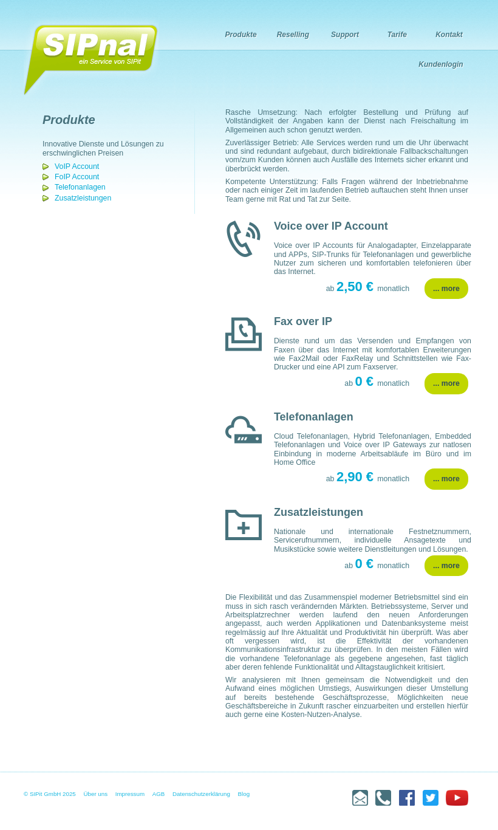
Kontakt (449, 34)
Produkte (241, 34)
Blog (244, 794)
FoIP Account (77, 177)
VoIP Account (77, 166)
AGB (158, 794)
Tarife (397, 34)
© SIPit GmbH (42, 794)
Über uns (96, 794)
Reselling (293, 34)
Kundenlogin (440, 64)
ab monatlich (367, 288)
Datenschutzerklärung (201, 794)
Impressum (130, 794)
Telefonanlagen (80, 187)
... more (446, 288)
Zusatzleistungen (83, 198)
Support (345, 34)
